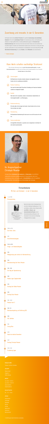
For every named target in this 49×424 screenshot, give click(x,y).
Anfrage (6, 406)
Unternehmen (7, 398)
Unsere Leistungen (10, 53)
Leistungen (7, 400)
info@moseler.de (8, 386)
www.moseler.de (8, 384)
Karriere (6, 404)
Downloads (7, 402)
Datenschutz (7, 408)
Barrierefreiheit (8, 412)
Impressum (7, 410)
